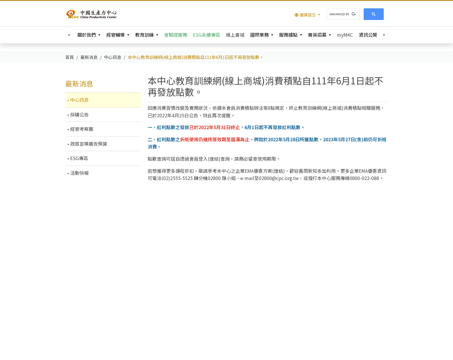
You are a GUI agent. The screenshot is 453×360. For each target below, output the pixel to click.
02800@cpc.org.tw (279, 178)
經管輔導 (116, 34)
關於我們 (87, 34)
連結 (214, 158)
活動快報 (79, 172)
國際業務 (260, 34)
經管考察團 (81, 128)
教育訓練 (145, 34)
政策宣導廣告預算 (88, 143)
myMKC (345, 34)
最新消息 (79, 83)
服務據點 (289, 34)
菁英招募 (318, 34)
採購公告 (79, 114)
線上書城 (235, 34)
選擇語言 (306, 15)
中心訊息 (79, 99)
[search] (343, 14)
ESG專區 (78, 158)
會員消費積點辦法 (244, 107)
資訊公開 (368, 34)
